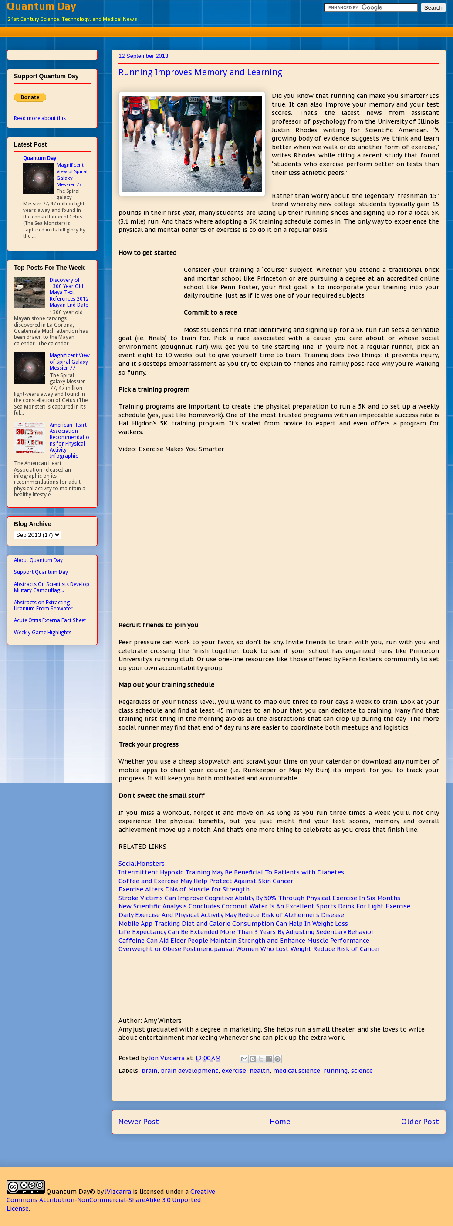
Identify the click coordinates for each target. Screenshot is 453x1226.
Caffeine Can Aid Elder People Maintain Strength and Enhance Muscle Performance (243, 941)
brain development (189, 1071)
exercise (234, 1071)
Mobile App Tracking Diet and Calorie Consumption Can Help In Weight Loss (233, 924)
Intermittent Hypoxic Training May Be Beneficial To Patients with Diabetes (231, 872)
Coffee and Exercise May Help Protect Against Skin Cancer (205, 881)
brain (149, 1071)
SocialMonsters (141, 864)
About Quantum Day (38, 560)
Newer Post (138, 1121)
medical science (296, 1071)
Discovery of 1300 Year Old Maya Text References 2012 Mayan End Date (69, 292)
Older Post (420, 1121)
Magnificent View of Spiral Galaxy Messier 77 (72, 174)
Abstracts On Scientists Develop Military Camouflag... (51, 587)
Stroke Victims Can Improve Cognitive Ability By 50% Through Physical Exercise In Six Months (259, 898)
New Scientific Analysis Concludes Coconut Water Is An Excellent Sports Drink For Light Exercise (264, 906)
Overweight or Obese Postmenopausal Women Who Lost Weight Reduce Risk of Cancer (249, 949)
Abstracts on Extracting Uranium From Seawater (43, 606)
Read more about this (40, 118)
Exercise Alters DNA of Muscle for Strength (184, 889)
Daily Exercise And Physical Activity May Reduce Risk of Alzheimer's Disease (231, 915)
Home (280, 1121)
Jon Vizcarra (167, 1058)
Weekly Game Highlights (42, 633)
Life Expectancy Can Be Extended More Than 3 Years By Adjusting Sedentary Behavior (246, 932)
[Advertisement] (151, 298)
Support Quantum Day (41, 572)
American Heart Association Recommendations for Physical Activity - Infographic (69, 440)
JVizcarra (118, 1192)
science (362, 1071)
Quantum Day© (71, 1192)
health (260, 1071)
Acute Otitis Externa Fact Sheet (50, 620)
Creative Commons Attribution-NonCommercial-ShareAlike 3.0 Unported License (111, 1200)
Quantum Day (41, 6)
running (336, 1071)
